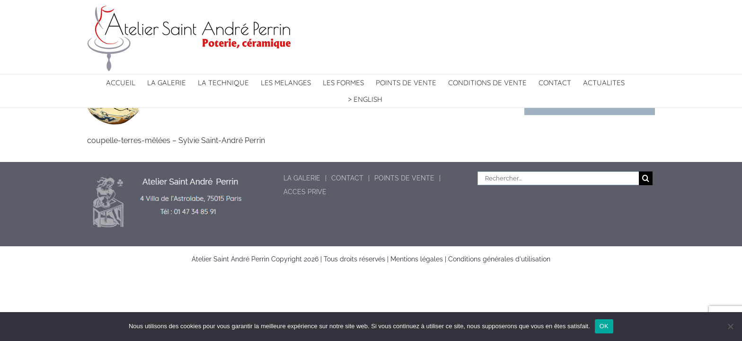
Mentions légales (416, 259)
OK (604, 326)
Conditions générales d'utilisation (499, 259)
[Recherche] (646, 178)
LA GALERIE (301, 178)
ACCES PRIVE (305, 192)
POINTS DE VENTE (404, 178)
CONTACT (347, 178)
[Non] (730, 326)
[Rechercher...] (558, 178)
